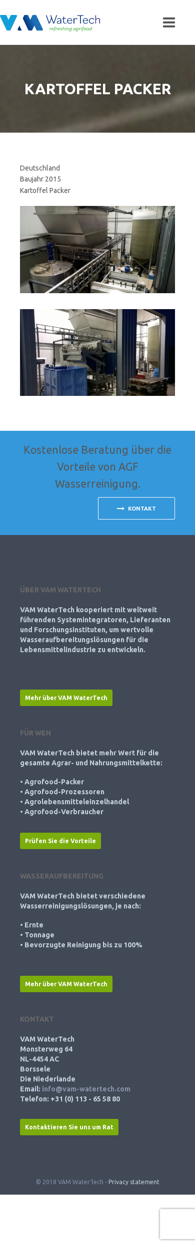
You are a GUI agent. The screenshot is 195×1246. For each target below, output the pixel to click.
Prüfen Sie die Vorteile (60, 841)
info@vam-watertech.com (86, 1089)
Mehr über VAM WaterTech (66, 698)
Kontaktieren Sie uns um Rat (69, 1127)
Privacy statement (134, 1182)
